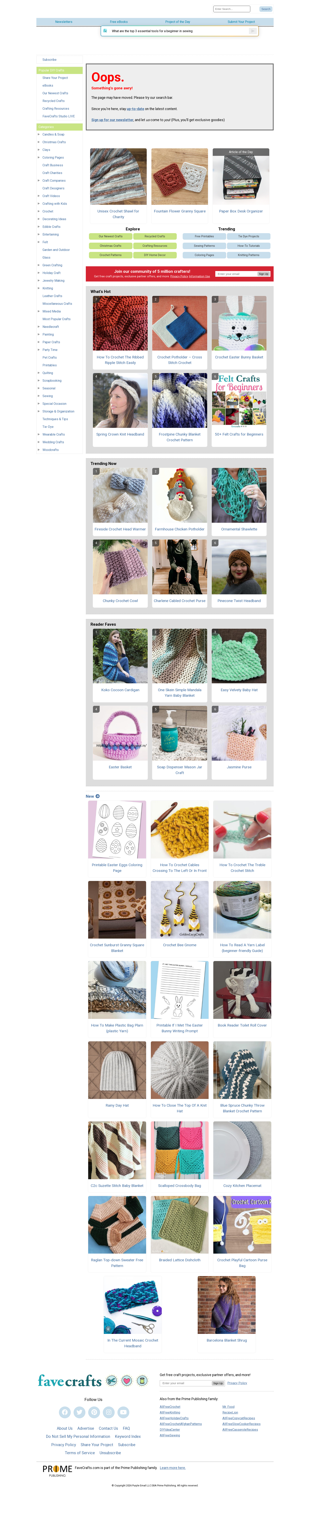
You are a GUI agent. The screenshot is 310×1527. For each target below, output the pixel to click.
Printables (50, 364)
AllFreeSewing (170, 1440)
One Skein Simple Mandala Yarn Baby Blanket (179, 697)
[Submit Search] (265, 8)
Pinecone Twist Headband (239, 605)
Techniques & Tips (55, 418)
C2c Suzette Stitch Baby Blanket (117, 1190)
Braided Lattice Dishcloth (179, 1264)
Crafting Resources (56, 107)
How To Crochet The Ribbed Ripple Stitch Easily (120, 364)
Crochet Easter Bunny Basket (239, 361)
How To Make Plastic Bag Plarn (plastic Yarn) (117, 1032)
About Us (65, 1432)
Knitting (48, 287)
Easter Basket (120, 771)
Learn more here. (173, 1472)
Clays (46, 148)
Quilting (48, 371)
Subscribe (50, 58)
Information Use (199, 281)
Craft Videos (51, 194)
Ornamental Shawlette (239, 533)
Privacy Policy (179, 281)
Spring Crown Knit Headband (120, 439)
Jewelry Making (53, 279)
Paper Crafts (51, 341)
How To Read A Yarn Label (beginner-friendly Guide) (242, 952)
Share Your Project (55, 76)
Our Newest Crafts (55, 92)
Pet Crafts (50, 356)
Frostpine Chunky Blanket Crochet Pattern (179, 442)
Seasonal (49, 387)
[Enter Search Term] (231, 8)
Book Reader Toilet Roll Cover (242, 1029)
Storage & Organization (58, 410)
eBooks (48, 84)
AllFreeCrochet (170, 1411)
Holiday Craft (51, 271)
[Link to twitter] (79, 1417)
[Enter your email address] (186, 1388)
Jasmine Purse (239, 771)
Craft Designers (53, 187)
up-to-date (135, 113)
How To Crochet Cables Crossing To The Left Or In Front (180, 872)
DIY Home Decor (155, 259)
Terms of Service (80, 1457)
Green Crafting (52, 264)
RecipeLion (230, 1417)
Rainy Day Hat (117, 1110)
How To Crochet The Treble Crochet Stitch (242, 872)
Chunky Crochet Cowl (120, 605)
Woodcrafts (51, 448)
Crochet (48, 210)
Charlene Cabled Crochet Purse (179, 605)
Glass (46, 256)
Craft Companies (54, 179)
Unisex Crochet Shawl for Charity (118, 218)
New (93, 801)
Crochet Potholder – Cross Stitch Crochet (179, 364)
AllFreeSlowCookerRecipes (241, 1428)
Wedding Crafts (53, 441)
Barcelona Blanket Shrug (227, 1344)
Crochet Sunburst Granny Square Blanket (117, 952)
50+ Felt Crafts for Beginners (239, 439)
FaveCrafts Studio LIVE (59, 115)
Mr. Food (228, 1411)
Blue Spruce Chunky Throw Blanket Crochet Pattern (242, 1113)
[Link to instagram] (109, 1417)
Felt (45, 241)
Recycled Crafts (54, 99)
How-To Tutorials (249, 250)
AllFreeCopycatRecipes (238, 1423)
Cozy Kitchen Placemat (242, 1190)
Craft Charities (52, 171)
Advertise (85, 1432)
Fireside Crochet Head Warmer (120, 533)
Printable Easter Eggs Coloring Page (117, 872)
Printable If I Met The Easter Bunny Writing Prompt (179, 1032)
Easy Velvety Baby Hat (239, 694)
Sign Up (263, 278)
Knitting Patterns (248, 259)
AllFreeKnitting (170, 1417)
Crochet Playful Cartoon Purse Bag (242, 1267)
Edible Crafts (51, 225)
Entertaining (51, 233)
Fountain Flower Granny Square (180, 215)
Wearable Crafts (54, 433)
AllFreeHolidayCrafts (174, 1423)
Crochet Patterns (111, 259)
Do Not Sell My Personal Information (78, 1441)
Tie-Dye (48, 425)
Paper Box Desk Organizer (241, 215)
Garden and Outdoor (56, 248)
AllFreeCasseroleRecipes (240, 1434)
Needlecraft (51, 325)
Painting (48, 333)
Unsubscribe (110, 1457)
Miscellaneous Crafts (57, 302)
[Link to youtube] (123, 1417)
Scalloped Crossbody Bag (179, 1190)
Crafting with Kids (55, 202)
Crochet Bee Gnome (179, 949)
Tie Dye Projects (248, 241)
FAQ (126, 1432)
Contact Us (108, 1432)
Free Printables (204, 241)
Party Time (50, 348)
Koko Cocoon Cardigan (120, 694)
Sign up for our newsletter (112, 124)
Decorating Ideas (54, 218)
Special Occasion (54, 402)
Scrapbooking (52, 379)
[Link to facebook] (65, 1417)
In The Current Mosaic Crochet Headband (132, 1347)
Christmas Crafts (54, 141)
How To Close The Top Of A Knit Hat (180, 1113)
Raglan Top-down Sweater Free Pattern (117, 1267)
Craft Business (53, 164)
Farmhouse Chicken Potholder (180, 533)
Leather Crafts (52, 294)
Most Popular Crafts (57, 318)
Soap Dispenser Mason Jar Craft (179, 774)
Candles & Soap (53, 133)
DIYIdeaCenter (170, 1434)
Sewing (48, 394)
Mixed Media (52, 310)
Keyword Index (128, 1441)
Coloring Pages (53, 156)
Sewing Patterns (204, 250)
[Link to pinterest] (94, 1417)
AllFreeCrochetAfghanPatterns (181, 1428)
